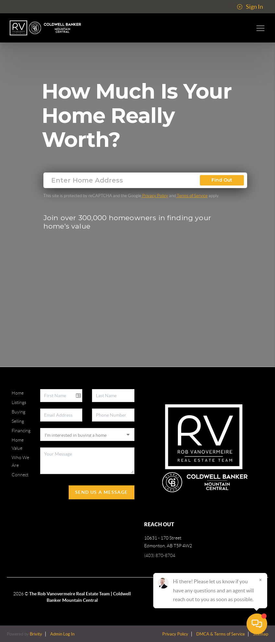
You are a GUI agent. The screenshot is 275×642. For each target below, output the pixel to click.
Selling (18, 421)
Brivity (36, 634)
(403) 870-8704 (159, 555)
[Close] (260, 579)
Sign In (250, 7)
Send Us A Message (101, 492)
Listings (19, 402)
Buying (18, 411)
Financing (21, 430)
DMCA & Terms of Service (220, 634)
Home (18, 393)
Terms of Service (192, 195)
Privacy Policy (154, 195)
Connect (20, 474)
